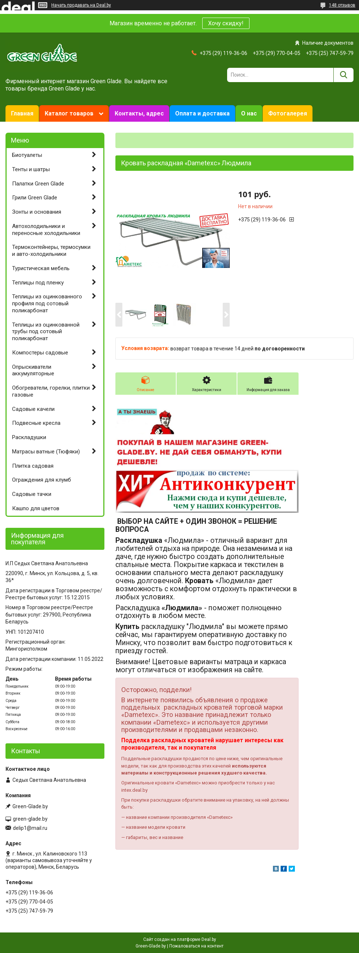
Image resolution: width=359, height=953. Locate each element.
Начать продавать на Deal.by (81, 5)
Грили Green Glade (34, 197)
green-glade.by (30, 819)
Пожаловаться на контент (196, 946)
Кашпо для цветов (35, 508)
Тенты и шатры (31, 169)
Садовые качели (33, 409)
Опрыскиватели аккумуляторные (33, 370)
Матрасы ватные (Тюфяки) (46, 451)
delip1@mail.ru (30, 828)
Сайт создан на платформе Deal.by (179, 939)
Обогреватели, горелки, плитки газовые (51, 391)
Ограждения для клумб (41, 479)
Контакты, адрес (139, 113)
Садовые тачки (31, 494)
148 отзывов (342, 5)
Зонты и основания (36, 212)
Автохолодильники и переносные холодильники (46, 229)
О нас (249, 113)
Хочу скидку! (226, 23)
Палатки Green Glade (38, 183)
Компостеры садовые (40, 352)
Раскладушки (29, 437)
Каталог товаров (69, 113)
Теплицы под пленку (38, 282)
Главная (22, 113)
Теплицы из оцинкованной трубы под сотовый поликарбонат (45, 331)
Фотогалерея (287, 113)
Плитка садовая (32, 466)
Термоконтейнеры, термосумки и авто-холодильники (51, 250)
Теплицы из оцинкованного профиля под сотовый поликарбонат (47, 303)
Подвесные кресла (36, 423)
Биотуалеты (27, 155)
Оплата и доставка (202, 113)
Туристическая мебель (41, 268)
